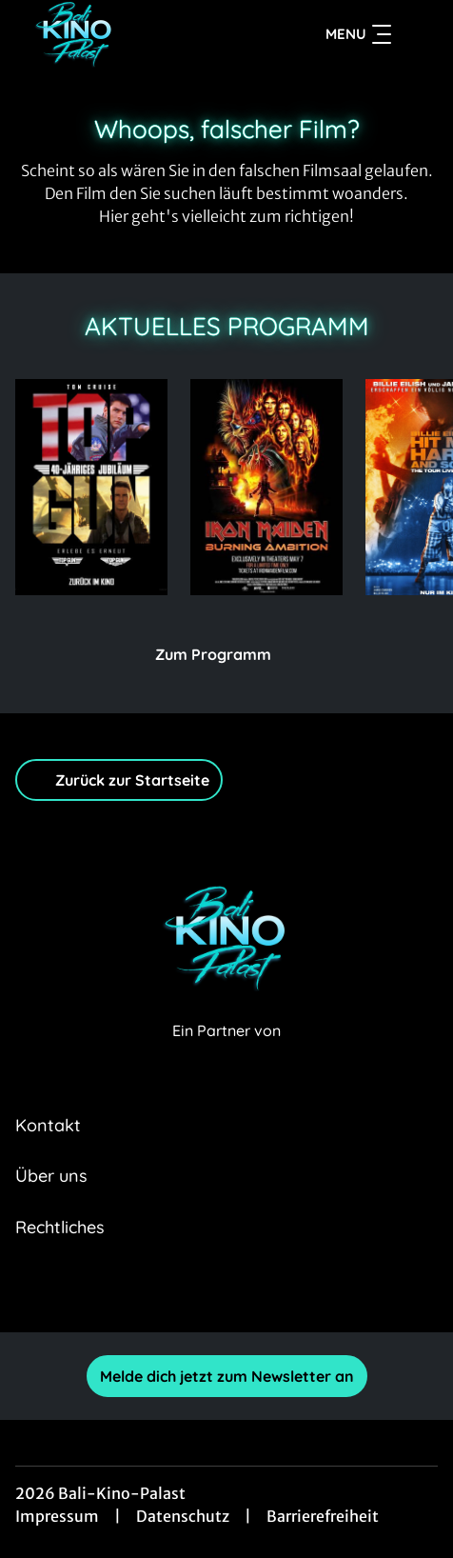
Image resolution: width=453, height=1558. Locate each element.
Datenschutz (182, 1516)
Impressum (57, 1516)
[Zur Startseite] (132, 34)
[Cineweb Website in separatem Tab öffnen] (226, 1051)
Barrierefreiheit (322, 1516)
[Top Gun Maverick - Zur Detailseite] (91, 487)
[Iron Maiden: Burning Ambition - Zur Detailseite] (266, 487)
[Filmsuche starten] (419, 34)
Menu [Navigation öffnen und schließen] (358, 34)
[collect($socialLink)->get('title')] (164, 1290)
